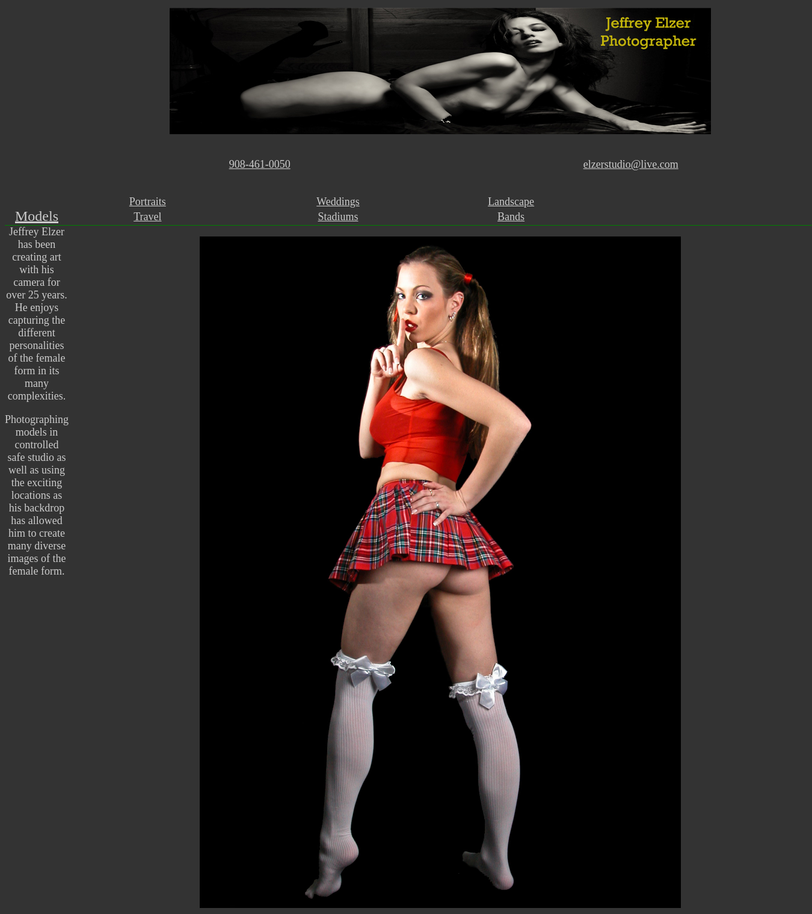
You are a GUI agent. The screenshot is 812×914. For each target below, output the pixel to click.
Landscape (511, 202)
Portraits (147, 202)
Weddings (338, 202)
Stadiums (338, 217)
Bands (510, 217)
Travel (147, 217)
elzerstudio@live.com (630, 164)
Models (36, 216)
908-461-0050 (260, 164)
